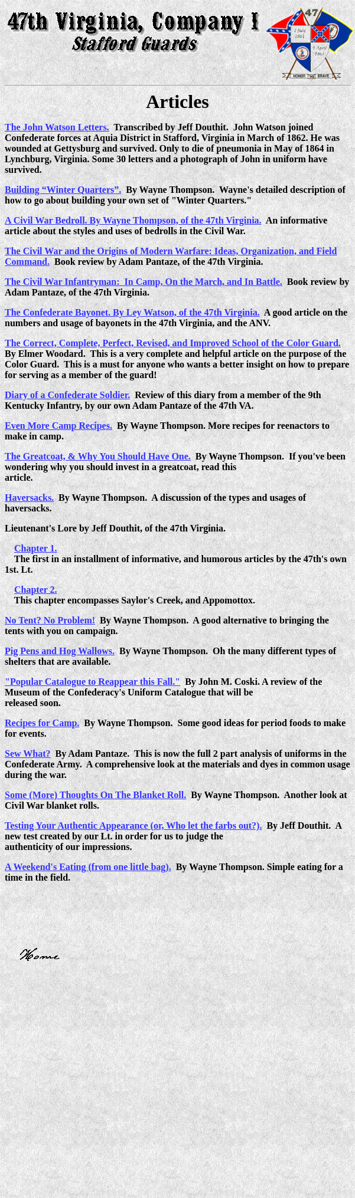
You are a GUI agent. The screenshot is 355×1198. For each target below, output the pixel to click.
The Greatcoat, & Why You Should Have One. (98, 456)
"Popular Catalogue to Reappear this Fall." (92, 682)
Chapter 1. (35, 548)
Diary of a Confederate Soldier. (67, 395)
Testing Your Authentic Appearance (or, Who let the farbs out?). (133, 825)
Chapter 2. (35, 590)
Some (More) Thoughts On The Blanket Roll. (95, 795)
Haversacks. (29, 498)
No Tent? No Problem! (50, 620)
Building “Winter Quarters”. (63, 190)
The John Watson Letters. (57, 127)
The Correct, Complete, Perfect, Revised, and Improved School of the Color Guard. (173, 343)
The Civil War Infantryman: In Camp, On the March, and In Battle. (143, 282)
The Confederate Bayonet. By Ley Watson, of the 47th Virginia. (132, 312)
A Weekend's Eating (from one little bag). (88, 867)
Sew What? (28, 754)
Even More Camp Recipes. (58, 426)
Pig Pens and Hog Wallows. (60, 651)
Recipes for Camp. (42, 723)
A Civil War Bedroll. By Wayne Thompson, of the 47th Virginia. (133, 220)
